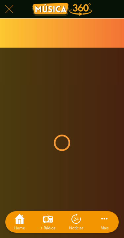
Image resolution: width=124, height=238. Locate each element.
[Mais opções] (104, 222)
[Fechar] (9, 9)
